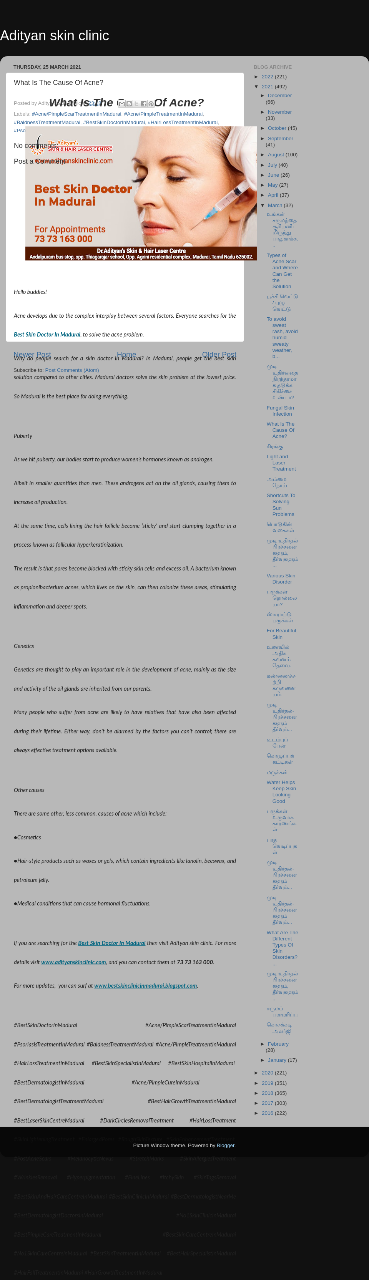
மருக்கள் (277, 772)
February (278, 1044)
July (273, 165)
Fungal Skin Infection (280, 411)
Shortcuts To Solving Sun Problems (281, 504)
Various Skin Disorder (281, 579)
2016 (268, 1113)
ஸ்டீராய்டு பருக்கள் (280, 617)
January (278, 1060)
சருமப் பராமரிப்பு (282, 1012)
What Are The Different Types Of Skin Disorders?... (282, 948)
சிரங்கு (275, 446)
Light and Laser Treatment (281, 463)
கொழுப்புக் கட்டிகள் (280, 759)
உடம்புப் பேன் (277, 743)
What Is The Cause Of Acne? (281, 430)
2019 (268, 1083)
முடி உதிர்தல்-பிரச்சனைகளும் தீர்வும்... (282, 717)
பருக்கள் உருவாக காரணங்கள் (281, 820)
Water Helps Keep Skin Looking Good (281, 791)
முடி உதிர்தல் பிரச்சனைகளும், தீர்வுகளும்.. (283, 986)
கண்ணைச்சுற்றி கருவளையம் (281, 685)
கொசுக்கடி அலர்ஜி (279, 1028)
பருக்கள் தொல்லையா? (282, 598)
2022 (268, 77)
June (274, 175)
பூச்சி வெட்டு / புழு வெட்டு (283, 302)
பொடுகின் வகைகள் (280, 527)
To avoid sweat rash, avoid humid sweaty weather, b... (282, 337)
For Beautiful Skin (281, 634)
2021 (268, 87)
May (273, 185)
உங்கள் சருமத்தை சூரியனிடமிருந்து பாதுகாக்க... (282, 229)
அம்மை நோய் (277, 482)
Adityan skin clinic (54, 35)
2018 (268, 1093)
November (280, 112)
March (276, 205)
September (280, 138)
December (280, 95)
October (278, 128)
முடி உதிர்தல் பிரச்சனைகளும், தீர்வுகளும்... (283, 553)
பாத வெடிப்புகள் (282, 846)
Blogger (225, 1145)
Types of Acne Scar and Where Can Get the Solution (282, 270)
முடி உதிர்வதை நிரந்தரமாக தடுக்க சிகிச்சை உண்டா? (282, 381)
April (274, 195)
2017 (268, 1103)
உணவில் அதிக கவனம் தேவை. (279, 656)
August (277, 155)
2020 (268, 1073)
